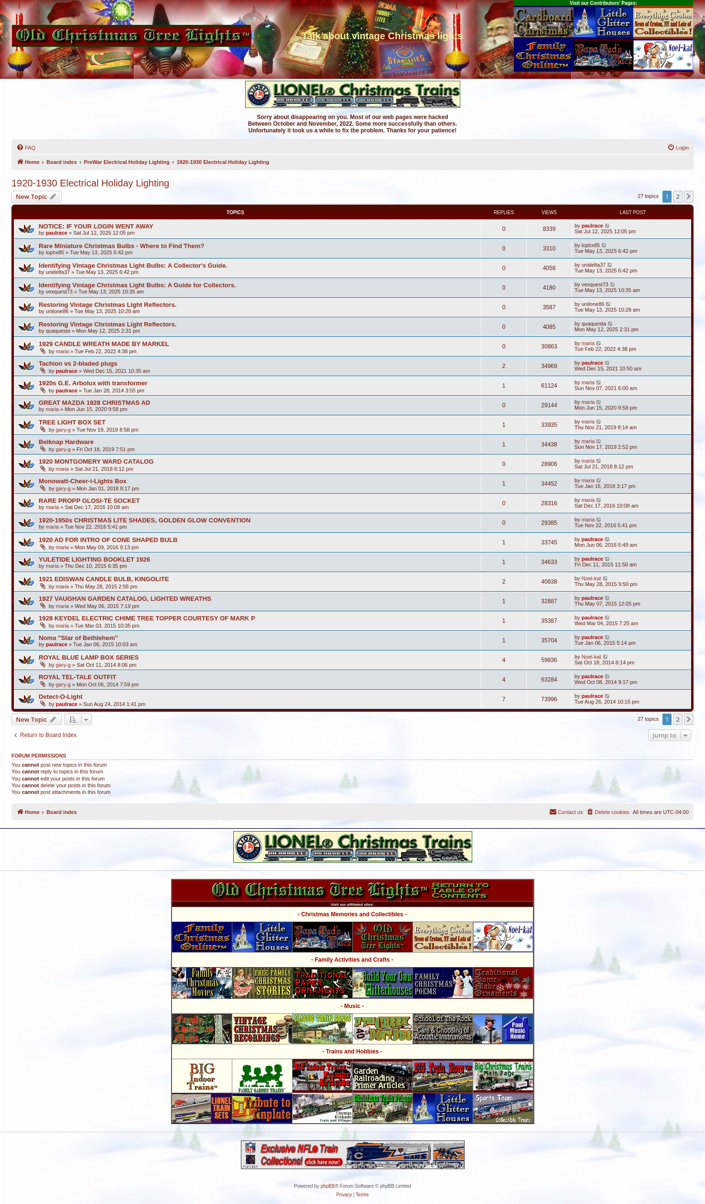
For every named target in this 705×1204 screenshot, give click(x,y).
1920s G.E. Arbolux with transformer (93, 383)
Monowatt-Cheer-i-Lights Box (83, 481)
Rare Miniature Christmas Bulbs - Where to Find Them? (122, 245)
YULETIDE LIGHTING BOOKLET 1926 (94, 559)
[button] (689, 196)
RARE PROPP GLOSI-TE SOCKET (89, 500)
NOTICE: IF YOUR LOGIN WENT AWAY (96, 226)
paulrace (56, 233)
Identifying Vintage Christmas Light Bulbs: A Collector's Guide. (133, 265)
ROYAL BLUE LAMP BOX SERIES (89, 657)
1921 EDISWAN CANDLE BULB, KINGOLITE (104, 579)
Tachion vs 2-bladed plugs (78, 363)
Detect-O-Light (61, 696)
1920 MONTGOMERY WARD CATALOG (96, 461)
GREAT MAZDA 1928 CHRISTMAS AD (94, 402)
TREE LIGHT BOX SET (72, 422)
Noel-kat (591, 578)
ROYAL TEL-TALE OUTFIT (77, 677)
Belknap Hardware (66, 441)
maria (62, 351)
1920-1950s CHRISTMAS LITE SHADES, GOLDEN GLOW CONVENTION (144, 520)
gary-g (63, 430)
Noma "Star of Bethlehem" (78, 637)
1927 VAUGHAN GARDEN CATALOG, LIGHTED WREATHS (125, 598)
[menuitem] (25, 147)
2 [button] (678, 196)
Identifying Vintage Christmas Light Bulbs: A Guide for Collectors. (137, 285)
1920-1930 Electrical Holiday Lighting (90, 183)
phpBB (328, 1186)
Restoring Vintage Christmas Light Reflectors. (107, 304)
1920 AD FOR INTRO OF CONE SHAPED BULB (108, 539)
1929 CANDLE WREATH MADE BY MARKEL (104, 343)
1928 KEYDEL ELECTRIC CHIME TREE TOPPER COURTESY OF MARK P (147, 618)
